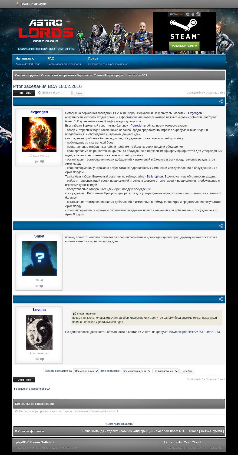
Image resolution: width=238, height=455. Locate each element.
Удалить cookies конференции (130, 431)
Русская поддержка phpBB (119, 424)
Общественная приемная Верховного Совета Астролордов (82, 75)
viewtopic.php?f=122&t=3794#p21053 (194, 332)
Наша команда (93, 431)
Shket (39, 236)
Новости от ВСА (137, 75)
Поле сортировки (125, 370)
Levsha (39, 310)
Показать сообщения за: (71, 370)
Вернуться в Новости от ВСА (33, 388)
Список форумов (27, 75)
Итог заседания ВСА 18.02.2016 (47, 86)
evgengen (39, 112)
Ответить (24, 93)
